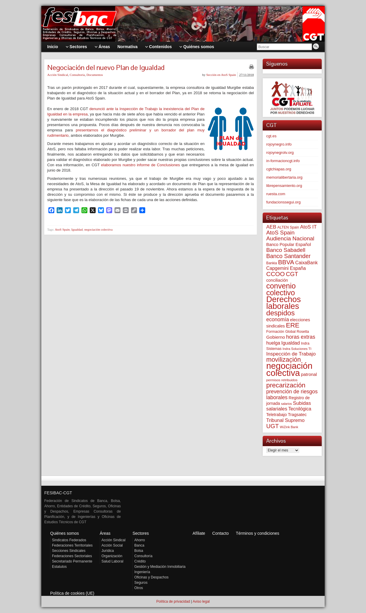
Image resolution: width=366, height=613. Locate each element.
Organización (112, 556)
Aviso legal (201, 601)
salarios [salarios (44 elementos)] (286, 403)
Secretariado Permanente (72, 561)
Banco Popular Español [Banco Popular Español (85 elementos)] (288, 244)
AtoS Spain (62, 229)
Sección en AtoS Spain (221, 74)
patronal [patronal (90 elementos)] (309, 374)
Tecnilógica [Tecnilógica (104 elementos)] (299, 408)
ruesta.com (275, 194)
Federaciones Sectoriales (72, 556)
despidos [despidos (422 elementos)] (280, 313)
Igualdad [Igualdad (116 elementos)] (290, 342)
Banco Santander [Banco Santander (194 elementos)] (288, 256)
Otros (138, 588)
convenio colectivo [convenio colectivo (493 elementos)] (281, 289)
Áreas (105, 533)
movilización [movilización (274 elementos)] (283, 359)
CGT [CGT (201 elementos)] (292, 274)
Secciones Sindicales (68, 551)
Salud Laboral (112, 561)
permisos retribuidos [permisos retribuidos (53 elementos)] (282, 380)
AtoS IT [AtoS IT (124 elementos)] (308, 227)
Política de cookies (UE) (72, 593)
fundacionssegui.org (283, 202)
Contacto (220, 533)
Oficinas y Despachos (151, 577)
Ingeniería (142, 572)
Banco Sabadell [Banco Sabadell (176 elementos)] (285, 250)
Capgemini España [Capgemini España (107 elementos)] (286, 268)
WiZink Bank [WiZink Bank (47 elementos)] (289, 427)
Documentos (94, 74)
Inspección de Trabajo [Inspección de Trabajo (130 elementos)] (291, 354)
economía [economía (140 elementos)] (277, 319)
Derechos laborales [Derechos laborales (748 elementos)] (283, 303)
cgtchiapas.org (278, 169)
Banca (139, 545)
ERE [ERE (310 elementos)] (293, 325)
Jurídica (108, 551)
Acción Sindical (57, 74)
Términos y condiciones (257, 533)
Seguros (141, 583)
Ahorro (139, 540)
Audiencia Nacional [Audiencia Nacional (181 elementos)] (290, 238)
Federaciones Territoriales (72, 545)
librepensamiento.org (284, 185)
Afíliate (198, 533)
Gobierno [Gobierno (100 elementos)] (275, 337)
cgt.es (271, 136)
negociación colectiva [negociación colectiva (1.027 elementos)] (289, 369)
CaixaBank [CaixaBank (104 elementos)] (306, 262)
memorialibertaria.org (284, 177)
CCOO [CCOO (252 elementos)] (275, 273)
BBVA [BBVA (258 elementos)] (286, 262)
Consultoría (77, 74)
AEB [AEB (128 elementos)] (271, 227)
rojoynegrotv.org (280, 152)
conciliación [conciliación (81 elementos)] (277, 280)
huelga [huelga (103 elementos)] (273, 342)
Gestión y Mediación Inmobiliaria (159, 567)
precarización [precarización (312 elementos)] (285, 385)
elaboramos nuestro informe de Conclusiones (140, 165)
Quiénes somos (64, 533)
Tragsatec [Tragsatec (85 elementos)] (297, 414)
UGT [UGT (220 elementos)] (272, 426)
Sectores (141, 533)
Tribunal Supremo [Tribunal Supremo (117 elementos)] (285, 420)
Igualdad (77, 229)
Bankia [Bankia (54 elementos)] (271, 263)
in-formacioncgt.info (283, 161)
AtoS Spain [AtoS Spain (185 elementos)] (280, 232)
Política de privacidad (173, 601)
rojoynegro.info (279, 144)
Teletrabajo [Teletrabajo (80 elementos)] (276, 414)
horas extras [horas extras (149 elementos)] (300, 337)
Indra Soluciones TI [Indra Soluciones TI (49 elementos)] (296, 348)
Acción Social (112, 545)
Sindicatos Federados (69, 540)
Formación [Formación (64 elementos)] (275, 331)
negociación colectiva (98, 229)
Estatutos (59, 567)
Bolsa (138, 551)
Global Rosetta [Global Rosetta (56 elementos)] (297, 332)
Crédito (140, 561)
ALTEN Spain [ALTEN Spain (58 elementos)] (288, 227)
